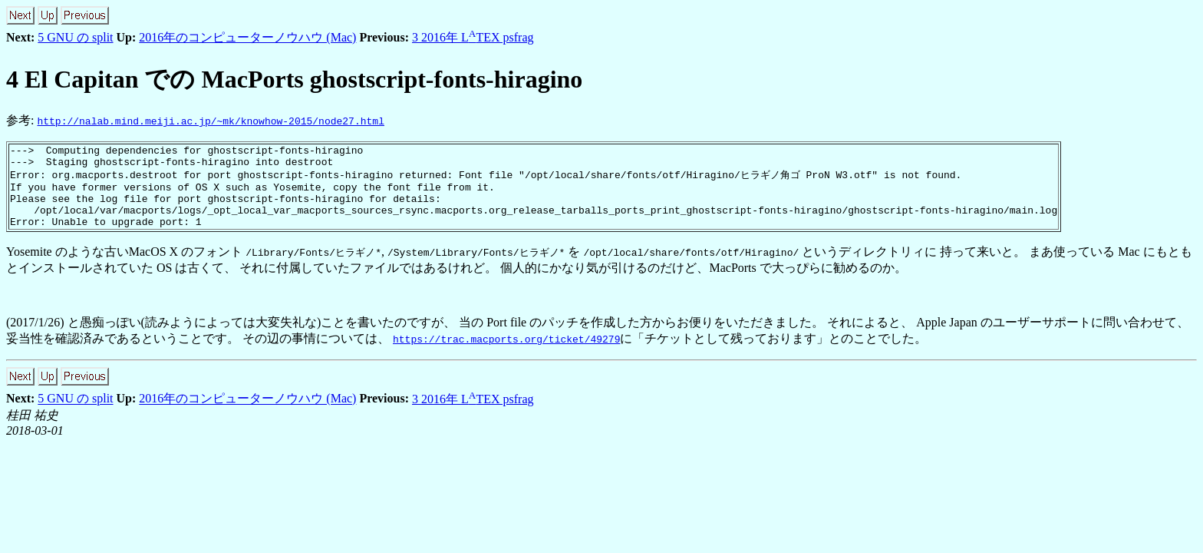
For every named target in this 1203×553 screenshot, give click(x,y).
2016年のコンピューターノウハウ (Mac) (247, 37)
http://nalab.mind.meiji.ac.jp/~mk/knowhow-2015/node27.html (210, 120)
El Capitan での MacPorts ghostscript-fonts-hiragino (294, 79)
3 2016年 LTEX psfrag (473, 37)
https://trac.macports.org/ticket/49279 (506, 353)
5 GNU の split (75, 37)
